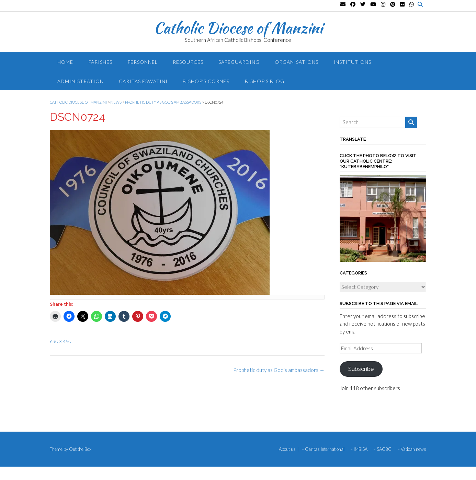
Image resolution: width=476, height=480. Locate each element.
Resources (188, 62)
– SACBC (382, 449)
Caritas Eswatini (143, 81)
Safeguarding (239, 62)
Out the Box (80, 449)
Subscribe (361, 368)
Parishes (100, 62)
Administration (80, 81)
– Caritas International (323, 449)
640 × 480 (60, 341)
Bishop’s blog (264, 81)
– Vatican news (411, 449)
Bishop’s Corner (206, 81)
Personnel (142, 62)
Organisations (296, 62)
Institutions (352, 62)
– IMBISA (358, 449)
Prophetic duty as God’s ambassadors (279, 370)
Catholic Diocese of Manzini (238, 28)
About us (287, 449)
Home (65, 62)
